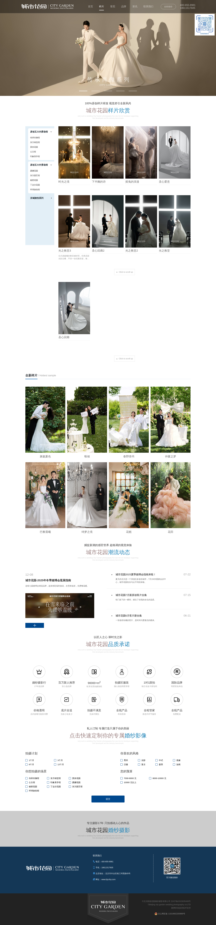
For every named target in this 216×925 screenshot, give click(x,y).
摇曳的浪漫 (132, 181)
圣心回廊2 (98, 250)
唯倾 (87, 456)
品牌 (123, 6)
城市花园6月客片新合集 (129, 615)
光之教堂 (164, 250)
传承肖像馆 (35, 137)
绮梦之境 (87, 531)
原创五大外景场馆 (39, 165)
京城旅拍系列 (36, 198)
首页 (90, 6)
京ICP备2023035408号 (181, 901)
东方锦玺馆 (35, 142)
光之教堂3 (64, 250)
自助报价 (168, 6)
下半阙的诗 (99, 181)
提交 (108, 799)
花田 (170, 531)
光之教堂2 (131, 250)
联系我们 (148, 6)
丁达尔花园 (35, 185)
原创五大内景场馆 (39, 132)
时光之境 (63, 181)
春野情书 (128, 456)
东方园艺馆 (35, 175)
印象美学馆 (35, 156)
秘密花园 (34, 180)
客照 (112, 6)
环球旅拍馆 (35, 189)
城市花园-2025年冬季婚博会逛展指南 (48, 580)
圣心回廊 (63, 337)
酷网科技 (175, 908)
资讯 (134, 6)
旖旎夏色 (45, 456)
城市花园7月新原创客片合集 (131, 595)
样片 (101, 6)
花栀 (129, 531)
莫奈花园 (34, 147)
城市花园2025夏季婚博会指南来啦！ (136, 574)
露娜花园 (34, 171)
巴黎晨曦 (45, 531)
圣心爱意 (164, 181)
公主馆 (33, 152)
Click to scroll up (126, 272)
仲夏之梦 (170, 456)
